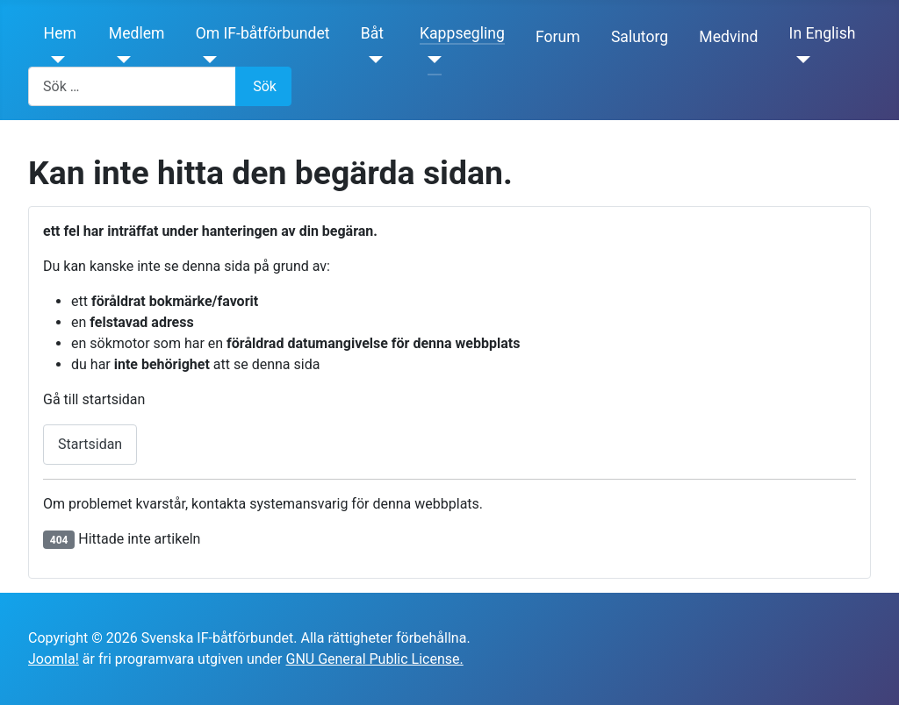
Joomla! (53, 659)
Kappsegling (462, 33)
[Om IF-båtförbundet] (207, 60)
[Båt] (372, 60)
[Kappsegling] (431, 60)
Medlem (137, 33)
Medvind (728, 37)
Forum (558, 37)
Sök (265, 86)
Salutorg (639, 37)
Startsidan (90, 444)
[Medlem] (120, 60)
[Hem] (55, 60)
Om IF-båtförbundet (263, 33)
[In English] (800, 60)
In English (822, 33)
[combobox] (132, 86)
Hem (60, 33)
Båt (372, 33)
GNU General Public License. (374, 659)
